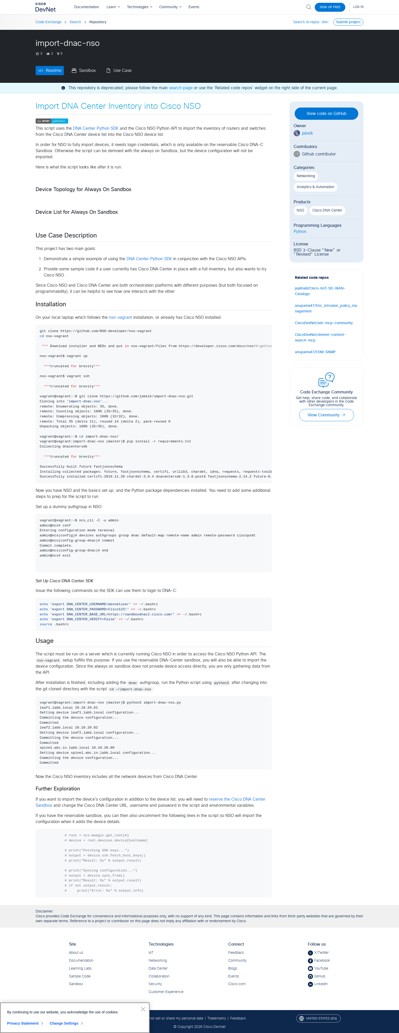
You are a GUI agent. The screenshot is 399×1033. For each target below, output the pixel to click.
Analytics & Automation (315, 187)
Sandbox (87, 71)
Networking (306, 176)
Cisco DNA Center (327, 210)
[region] (75, 1017)
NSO (300, 210)
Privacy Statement (23, 1023)
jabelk (307, 133)
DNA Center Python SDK (96, 128)
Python (300, 232)
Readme (53, 71)
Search (75, 22)
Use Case (122, 71)
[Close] (143, 1009)
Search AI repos (306, 22)
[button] (343, 415)
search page (181, 88)
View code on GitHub (327, 114)
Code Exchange (48, 22)
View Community (327, 415)
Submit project (348, 22)
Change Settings (64, 1023)
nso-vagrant (120, 317)
